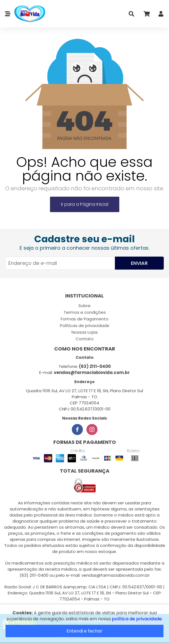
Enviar (139, 263)
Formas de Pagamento (85, 319)
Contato (85, 339)
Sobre (84, 306)
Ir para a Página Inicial (84, 204)
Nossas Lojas (85, 332)
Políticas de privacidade (84, 325)
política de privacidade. (137, 619)
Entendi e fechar (84, 631)
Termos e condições (85, 312)
